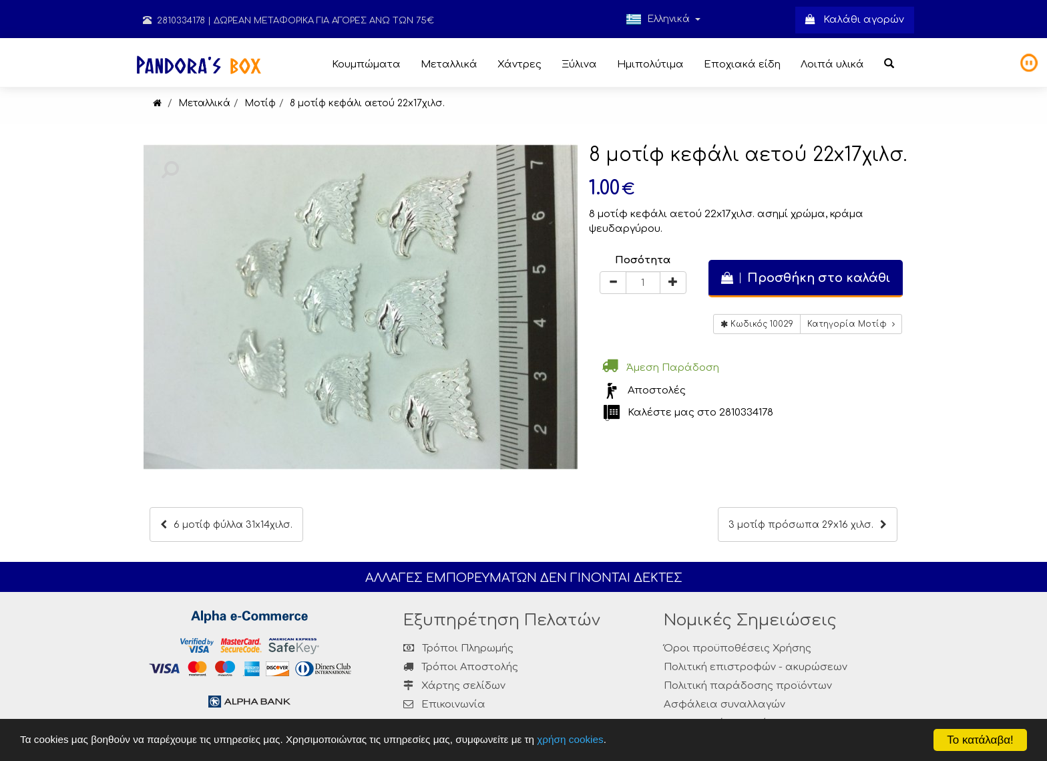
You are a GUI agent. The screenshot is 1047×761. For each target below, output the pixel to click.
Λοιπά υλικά (832, 64)
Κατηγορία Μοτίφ (851, 324)
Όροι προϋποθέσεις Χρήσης (737, 648)
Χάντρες (519, 64)
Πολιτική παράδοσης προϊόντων (748, 686)
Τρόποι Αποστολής (460, 667)
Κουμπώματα (366, 64)
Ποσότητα (642, 260)
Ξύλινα (579, 64)
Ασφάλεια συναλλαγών (724, 704)
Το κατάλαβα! (980, 740)
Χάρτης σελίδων (454, 686)
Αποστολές (657, 390)
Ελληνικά (663, 19)
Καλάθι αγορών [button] (854, 19)
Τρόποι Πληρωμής (458, 648)
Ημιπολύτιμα (650, 64)
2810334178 (174, 20)
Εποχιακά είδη (742, 64)
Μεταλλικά (449, 64)
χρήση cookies (570, 739)
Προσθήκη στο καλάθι (805, 278)
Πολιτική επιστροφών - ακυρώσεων (755, 667)
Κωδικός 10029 (756, 324)
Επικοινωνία (453, 704)
